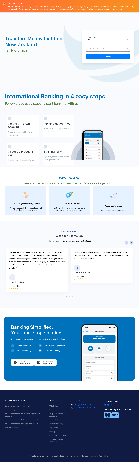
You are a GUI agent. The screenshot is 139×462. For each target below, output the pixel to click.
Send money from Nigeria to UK (17, 406)
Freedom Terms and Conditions (57, 440)
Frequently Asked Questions (56, 415)
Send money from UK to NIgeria (17, 410)
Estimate (107, 57)
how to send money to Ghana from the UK (21, 420)
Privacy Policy (54, 420)
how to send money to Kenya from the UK (21, 424)
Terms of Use (54, 410)
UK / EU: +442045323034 (86, 408)
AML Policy (53, 406)
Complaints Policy (56, 424)
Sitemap (52, 431)
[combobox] (123, 39)
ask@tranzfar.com (83, 404)
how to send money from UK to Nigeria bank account (22, 415)
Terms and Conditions (57, 435)
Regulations (53, 428)
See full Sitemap (11, 428)
